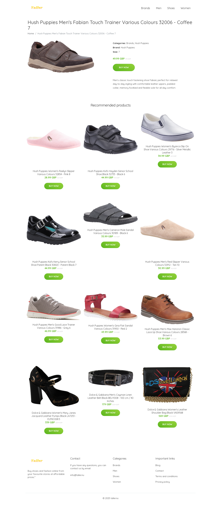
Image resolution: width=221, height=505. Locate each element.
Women (186, 9)
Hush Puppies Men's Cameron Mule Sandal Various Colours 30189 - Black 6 (110, 233)
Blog (157, 466)
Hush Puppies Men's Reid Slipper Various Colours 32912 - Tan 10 (167, 265)
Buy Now (124, 69)
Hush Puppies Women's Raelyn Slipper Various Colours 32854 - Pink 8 (54, 174)
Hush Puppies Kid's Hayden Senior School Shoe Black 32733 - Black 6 (110, 174)
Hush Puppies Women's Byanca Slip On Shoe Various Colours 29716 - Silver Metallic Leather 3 (167, 151)
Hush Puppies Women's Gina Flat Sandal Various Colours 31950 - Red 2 (110, 329)
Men (158, 9)
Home (31, 35)
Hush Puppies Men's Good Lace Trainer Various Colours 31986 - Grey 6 (54, 328)
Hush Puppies (142, 44)
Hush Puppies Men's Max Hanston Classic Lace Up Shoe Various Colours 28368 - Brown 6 (167, 333)
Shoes (171, 9)
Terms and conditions (166, 478)
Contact (159, 472)
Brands (145, 9)
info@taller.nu (77, 476)
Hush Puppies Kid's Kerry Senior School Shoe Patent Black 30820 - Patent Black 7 (53, 265)
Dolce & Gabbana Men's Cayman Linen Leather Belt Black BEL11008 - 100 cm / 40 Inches (110, 399)
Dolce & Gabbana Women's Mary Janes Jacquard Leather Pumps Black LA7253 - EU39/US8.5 (53, 417)
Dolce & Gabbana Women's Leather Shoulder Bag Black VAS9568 (167, 413)
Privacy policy (162, 483)
